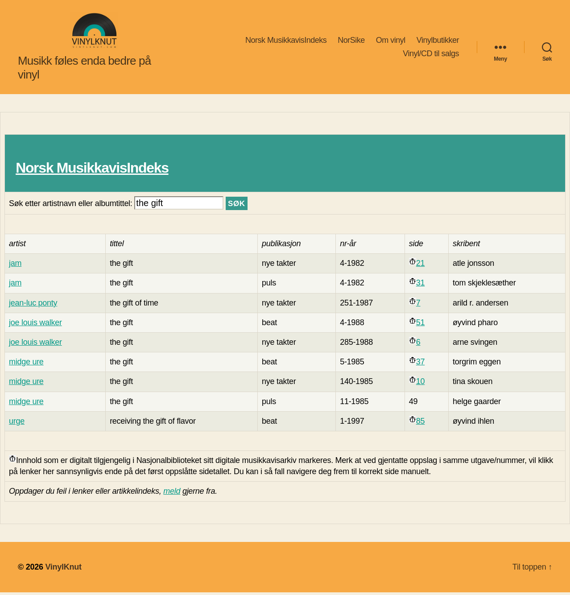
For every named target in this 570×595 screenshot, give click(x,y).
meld (171, 494)
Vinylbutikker (438, 41)
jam (15, 266)
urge (17, 423)
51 (420, 325)
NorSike (351, 41)
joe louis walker (35, 325)
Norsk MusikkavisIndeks (285, 41)
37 (420, 364)
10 (420, 384)
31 (420, 285)
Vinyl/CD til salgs (431, 54)
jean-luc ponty (33, 305)
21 (420, 266)
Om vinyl (390, 41)
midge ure (26, 364)
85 (420, 423)
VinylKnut (63, 569)
